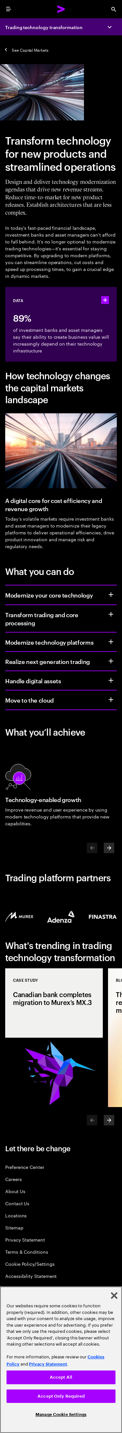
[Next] (109, 848)
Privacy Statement (25, 1239)
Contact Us (17, 1203)
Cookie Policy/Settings (29, 1263)
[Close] (114, 1295)
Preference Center (24, 1166)
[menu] (8, 9)
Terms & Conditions (26, 1251)
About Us (15, 1191)
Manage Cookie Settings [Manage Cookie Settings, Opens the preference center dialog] (61, 1414)
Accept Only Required (61, 1396)
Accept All (61, 1377)
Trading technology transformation (44, 27)
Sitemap (14, 1227)
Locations (16, 1215)
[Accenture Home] (61, 9)
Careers (13, 1178)
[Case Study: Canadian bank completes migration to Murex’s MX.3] (54, 1037)
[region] (61, 1359)
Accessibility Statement (31, 1275)
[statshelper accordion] (105, 300)
